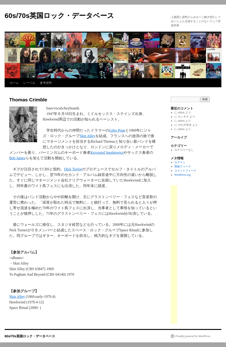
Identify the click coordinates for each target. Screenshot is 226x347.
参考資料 (46, 82)
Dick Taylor (73, 169)
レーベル (29, 82)
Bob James (17, 158)
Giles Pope (117, 130)
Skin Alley (87, 136)
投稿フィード (182, 166)
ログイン (179, 162)
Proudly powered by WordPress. (193, 336)
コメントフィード (185, 170)
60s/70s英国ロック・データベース (59, 15)
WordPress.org (182, 174)
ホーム (14, 82)
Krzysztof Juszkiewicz (107, 152)
